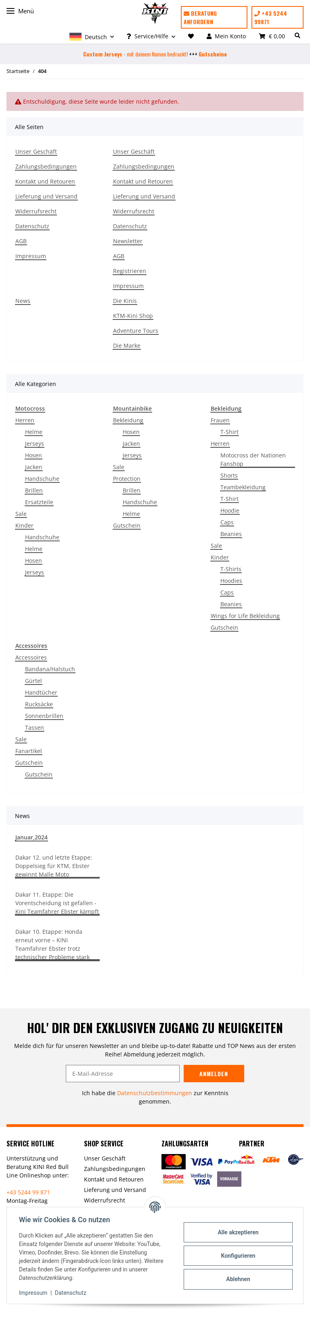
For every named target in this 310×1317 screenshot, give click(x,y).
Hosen (33, 455)
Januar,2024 (31, 837)
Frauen (220, 420)
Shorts (229, 475)
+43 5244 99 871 (28, 1192)
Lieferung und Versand (46, 196)
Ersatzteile (39, 502)
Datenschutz (32, 226)
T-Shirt (229, 432)
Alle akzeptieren (237, 1232)
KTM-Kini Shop (133, 315)
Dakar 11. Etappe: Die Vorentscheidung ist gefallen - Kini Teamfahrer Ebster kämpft (57, 903)
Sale (21, 514)
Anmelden (213, 1073)
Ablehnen (237, 1279)
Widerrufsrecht (36, 211)
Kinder (24, 525)
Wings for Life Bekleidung (245, 616)
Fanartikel (28, 751)
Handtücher (41, 692)
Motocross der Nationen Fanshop (253, 459)
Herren (24, 420)
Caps (227, 522)
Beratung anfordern (200, 17)
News (22, 301)
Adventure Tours (135, 330)
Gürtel (33, 681)
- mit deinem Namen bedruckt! (135, 54)
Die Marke (126, 345)
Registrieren (129, 271)
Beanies (231, 534)
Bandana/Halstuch (50, 669)
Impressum (30, 256)
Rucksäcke (39, 704)
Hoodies (231, 580)
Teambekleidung (243, 487)
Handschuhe (42, 478)
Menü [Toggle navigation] (20, 11)
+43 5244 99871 (270, 17)
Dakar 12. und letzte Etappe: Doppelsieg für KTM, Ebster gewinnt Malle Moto (53, 866)
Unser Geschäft (36, 151)
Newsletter (127, 241)
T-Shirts (230, 569)
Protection (126, 478)
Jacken (33, 467)
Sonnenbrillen (44, 716)
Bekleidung (128, 420)
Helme (33, 432)
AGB (21, 241)
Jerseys (34, 443)
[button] (91, 36)
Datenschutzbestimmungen (154, 1093)
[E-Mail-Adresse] (123, 1073)
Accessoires (31, 657)
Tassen (34, 727)
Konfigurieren (237, 1255)
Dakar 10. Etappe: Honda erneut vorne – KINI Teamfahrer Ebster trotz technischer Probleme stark (52, 944)
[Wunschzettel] (191, 36)
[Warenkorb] (271, 36)
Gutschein (126, 525)
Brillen (34, 490)
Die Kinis (125, 301)
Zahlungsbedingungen (46, 166)
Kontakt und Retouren (45, 181)
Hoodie (229, 510)
